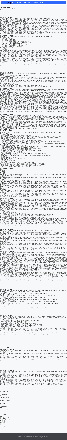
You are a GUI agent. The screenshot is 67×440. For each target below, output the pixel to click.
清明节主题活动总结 (3, 406)
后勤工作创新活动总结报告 (5, 11)
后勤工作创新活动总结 (4, 12)
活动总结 (14, 2)
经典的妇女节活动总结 (4, 427)
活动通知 (41, 2)
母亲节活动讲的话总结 (4, 428)
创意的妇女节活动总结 (4, 414)
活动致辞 (36, 2)
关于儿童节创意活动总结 (4, 397)
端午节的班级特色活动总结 (5, 424)
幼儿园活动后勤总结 (3, 13)
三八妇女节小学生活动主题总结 (5, 388)
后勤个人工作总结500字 (4, 417)
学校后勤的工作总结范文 (4, 421)
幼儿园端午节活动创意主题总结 (5, 409)
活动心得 (24, 2)
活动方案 (19, 2)
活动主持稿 (30, 2)
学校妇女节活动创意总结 (4, 391)
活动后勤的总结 (3, 10)
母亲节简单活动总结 (3, 394)
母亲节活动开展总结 (3, 403)
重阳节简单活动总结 (3, 422)
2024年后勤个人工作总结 (4, 14)
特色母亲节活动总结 (3, 423)
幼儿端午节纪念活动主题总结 (5, 400)
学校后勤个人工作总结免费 (5, 419)
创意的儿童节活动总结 (4, 426)
